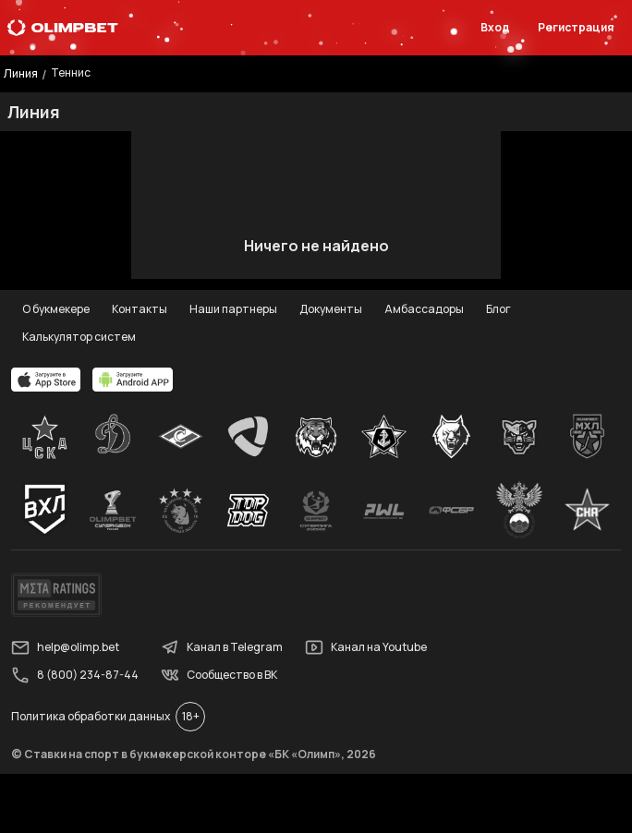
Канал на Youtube (366, 647)
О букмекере (56, 309)
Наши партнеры (233, 309)
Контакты (139, 309)
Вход (495, 27)
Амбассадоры (424, 309)
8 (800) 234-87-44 (75, 675)
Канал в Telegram (222, 647)
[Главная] (62, 28)
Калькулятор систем (79, 336)
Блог (498, 309)
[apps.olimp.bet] (46, 380)
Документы (330, 309)
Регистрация (576, 27)
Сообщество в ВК (219, 675)
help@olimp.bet (65, 647)
